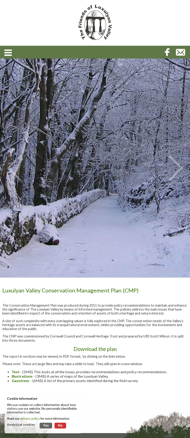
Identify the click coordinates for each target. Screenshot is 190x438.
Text (16, 372)
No (60, 425)
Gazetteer (21, 380)
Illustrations (22, 376)
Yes (46, 425)
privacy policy (30, 418)
